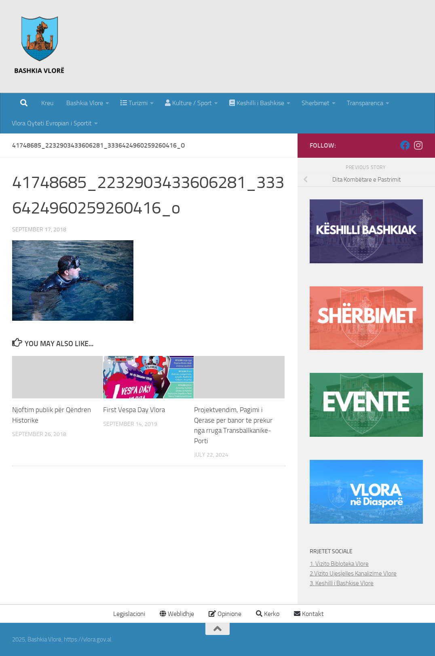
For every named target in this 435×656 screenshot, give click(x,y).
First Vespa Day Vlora (134, 410)
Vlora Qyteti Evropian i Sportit (52, 123)
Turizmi (134, 103)
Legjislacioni (128, 614)
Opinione (225, 614)
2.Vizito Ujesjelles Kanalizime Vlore (353, 573)
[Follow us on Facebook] (405, 145)
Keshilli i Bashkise (256, 103)
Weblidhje (177, 614)
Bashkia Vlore (84, 103)
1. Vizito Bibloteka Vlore (339, 563)
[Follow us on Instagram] (418, 145)
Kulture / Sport (188, 103)
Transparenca (365, 103)
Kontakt (309, 614)
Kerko (267, 614)
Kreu (47, 103)
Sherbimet (315, 103)
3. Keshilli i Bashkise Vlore (342, 583)
